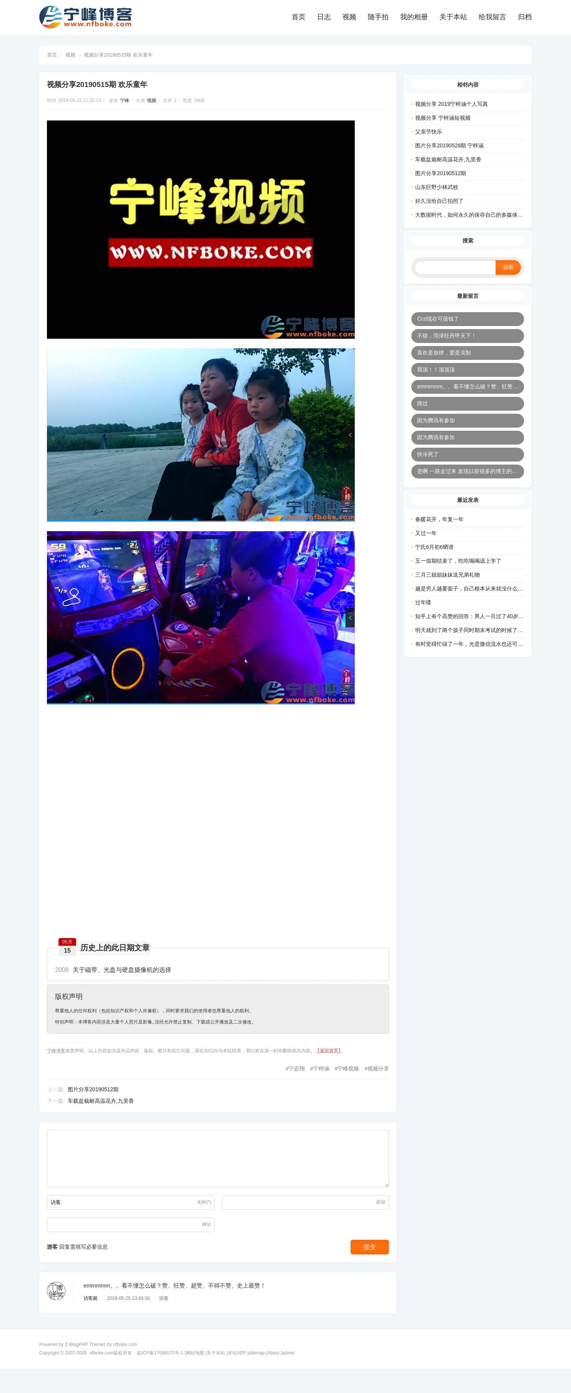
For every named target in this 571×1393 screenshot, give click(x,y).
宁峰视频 (344, 1077)
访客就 (94, 1318)
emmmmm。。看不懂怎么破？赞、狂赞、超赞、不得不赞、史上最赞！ (470, 394)
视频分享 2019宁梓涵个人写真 (451, 101)
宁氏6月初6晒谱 (434, 560)
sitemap (257, 1377)
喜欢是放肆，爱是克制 (444, 360)
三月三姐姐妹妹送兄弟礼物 (447, 587)
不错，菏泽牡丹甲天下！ (446, 343)
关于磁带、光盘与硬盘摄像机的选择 (117, 977)
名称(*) (204, 1216)
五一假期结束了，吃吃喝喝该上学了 (458, 573)
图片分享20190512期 (97, 1097)
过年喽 (423, 615)
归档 (525, 17)
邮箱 (377, 1216)
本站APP (237, 1377)
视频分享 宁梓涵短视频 (443, 115)
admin (288, 1377)
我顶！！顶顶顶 (436, 377)
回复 (167, 1318)
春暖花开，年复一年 (439, 532)
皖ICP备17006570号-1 (160, 1377)
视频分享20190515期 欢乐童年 (122, 55)
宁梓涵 (317, 1077)
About (273, 1377)
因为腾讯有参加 (436, 428)
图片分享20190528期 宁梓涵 (449, 143)
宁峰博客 (60, 1058)
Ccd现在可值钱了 (438, 326)
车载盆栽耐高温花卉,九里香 (105, 1109)
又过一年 (426, 546)
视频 (349, 17)
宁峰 (128, 105)
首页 (299, 17)
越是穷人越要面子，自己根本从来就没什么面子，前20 (480, 601)
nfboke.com (125, 1368)
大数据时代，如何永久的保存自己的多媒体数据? (473, 212)
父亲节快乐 (428, 129)
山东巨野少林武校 (436, 184)
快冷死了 (428, 462)
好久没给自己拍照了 (439, 198)
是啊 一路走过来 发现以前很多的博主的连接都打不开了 (470, 479)
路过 (422, 411)
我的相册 (414, 17)
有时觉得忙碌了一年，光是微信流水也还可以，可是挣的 (482, 657)
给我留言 (492, 17)
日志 (324, 17)
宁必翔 (293, 1077)
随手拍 (378, 17)
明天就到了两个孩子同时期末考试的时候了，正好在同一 (482, 643)
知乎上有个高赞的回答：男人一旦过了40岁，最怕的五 (480, 629)
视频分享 (374, 1077)
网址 (206, 1238)
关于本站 (453, 17)
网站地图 (195, 1377)
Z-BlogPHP (76, 1368)
